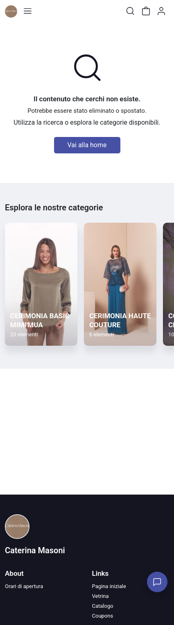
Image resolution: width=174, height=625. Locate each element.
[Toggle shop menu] (27, 11)
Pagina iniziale (109, 586)
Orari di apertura (24, 586)
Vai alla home (87, 145)
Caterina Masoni (35, 550)
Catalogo (102, 606)
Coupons (102, 616)
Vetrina (100, 596)
